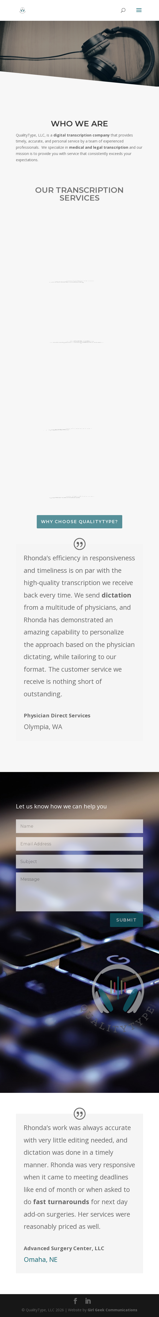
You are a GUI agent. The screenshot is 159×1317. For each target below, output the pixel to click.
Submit (126, 920)
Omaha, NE (41, 1259)
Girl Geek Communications (112, 1309)
